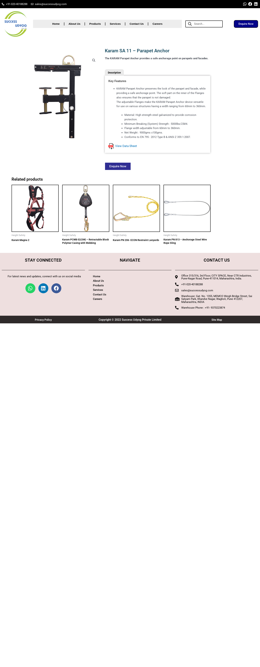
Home (56, 23)
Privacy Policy (43, 320)
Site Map (216, 320)
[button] (93, 60)
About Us (75, 23)
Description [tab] (115, 72)
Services (115, 23)
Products (95, 23)
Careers (157, 23)
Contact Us (137, 23)
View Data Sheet (122, 146)
